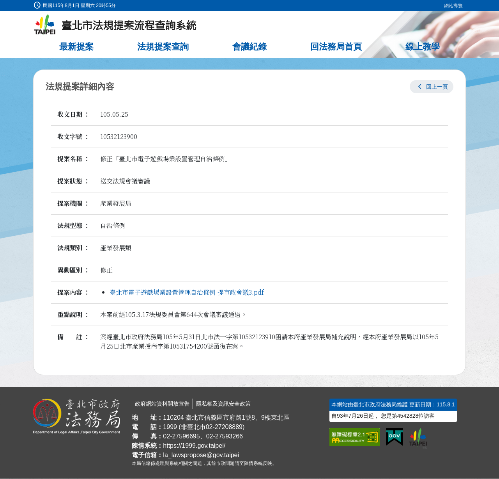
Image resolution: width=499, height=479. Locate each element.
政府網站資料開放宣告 (162, 404)
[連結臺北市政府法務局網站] (76, 417)
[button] (431, 87)
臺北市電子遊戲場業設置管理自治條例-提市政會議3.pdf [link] (187, 292)
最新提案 (76, 47)
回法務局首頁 (336, 47)
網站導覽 (453, 6)
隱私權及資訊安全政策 (223, 404)
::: (2, 4)
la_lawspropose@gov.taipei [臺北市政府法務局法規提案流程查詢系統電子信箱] (201, 455)
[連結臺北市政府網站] (418, 439)
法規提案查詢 (163, 47)
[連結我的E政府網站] (394, 438)
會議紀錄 (249, 47)
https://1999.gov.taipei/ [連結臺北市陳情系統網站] (194, 446)
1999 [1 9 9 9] (170, 427)
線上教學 (422, 47)
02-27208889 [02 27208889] (224, 427)
